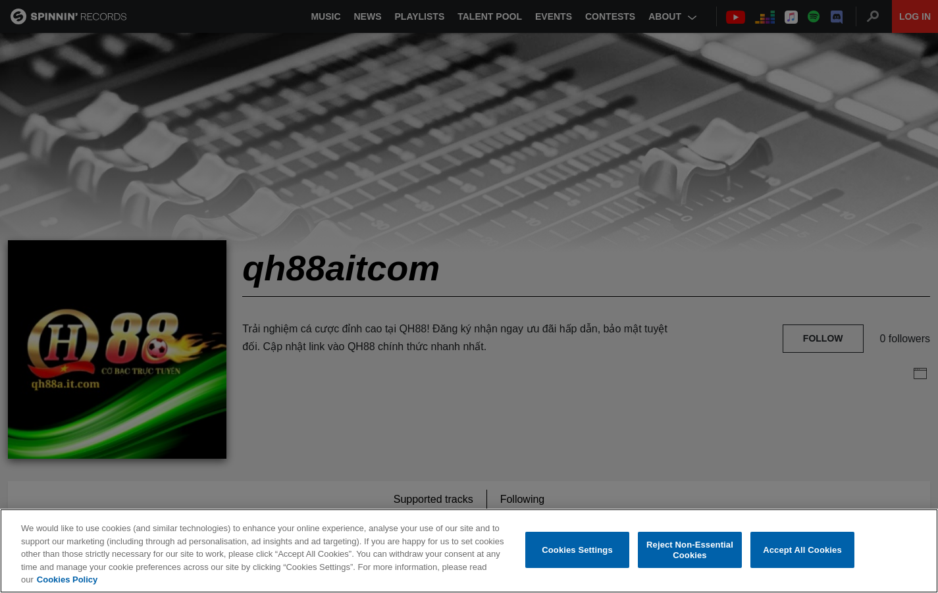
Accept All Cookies (802, 550)
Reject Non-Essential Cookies (689, 550)
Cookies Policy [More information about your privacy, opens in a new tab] (67, 579)
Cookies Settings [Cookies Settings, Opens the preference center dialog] (577, 550)
